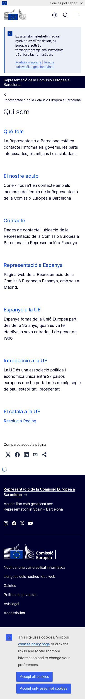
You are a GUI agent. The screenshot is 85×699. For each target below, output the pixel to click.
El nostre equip (21, 176)
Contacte (14, 220)
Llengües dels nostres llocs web (29, 576)
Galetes (10, 585)
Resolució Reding (20, 420)
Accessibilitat (14, 613)
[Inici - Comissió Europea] (15, 14)
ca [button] (54, 15)
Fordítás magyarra (28, 62)
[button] (8, 454)
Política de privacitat (20, 594)
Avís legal (11, 603)
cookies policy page (34, 644)
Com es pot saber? (66, 3)
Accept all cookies (34, 677)
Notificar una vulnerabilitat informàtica (34, 567)
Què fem (14, 131)
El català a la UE (22, 411)
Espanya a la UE (22, 310)
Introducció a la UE (25, 360)
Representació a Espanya (33, 265)
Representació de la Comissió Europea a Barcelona (42, 100)
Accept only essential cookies (43, 688)
